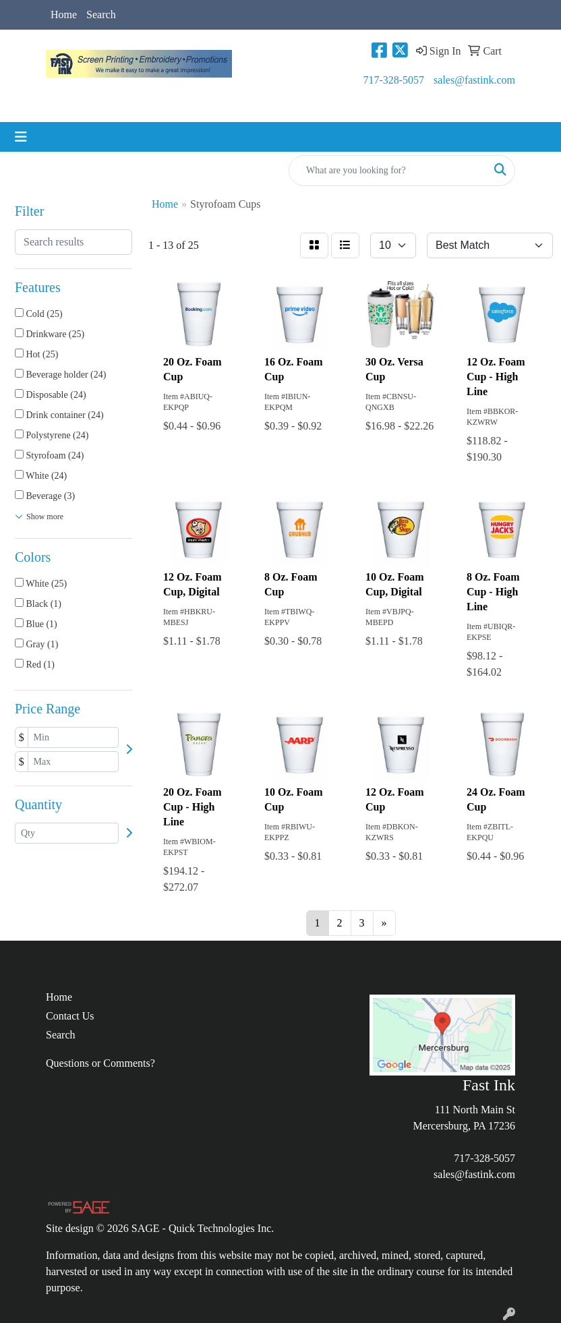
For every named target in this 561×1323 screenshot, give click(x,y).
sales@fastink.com (474, 80)
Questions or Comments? (100, 1063)
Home (64, 14)
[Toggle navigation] (21, 136)
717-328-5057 (393, 80)
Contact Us (70, 1016)
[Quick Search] (388, 170)
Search (101, 14)
